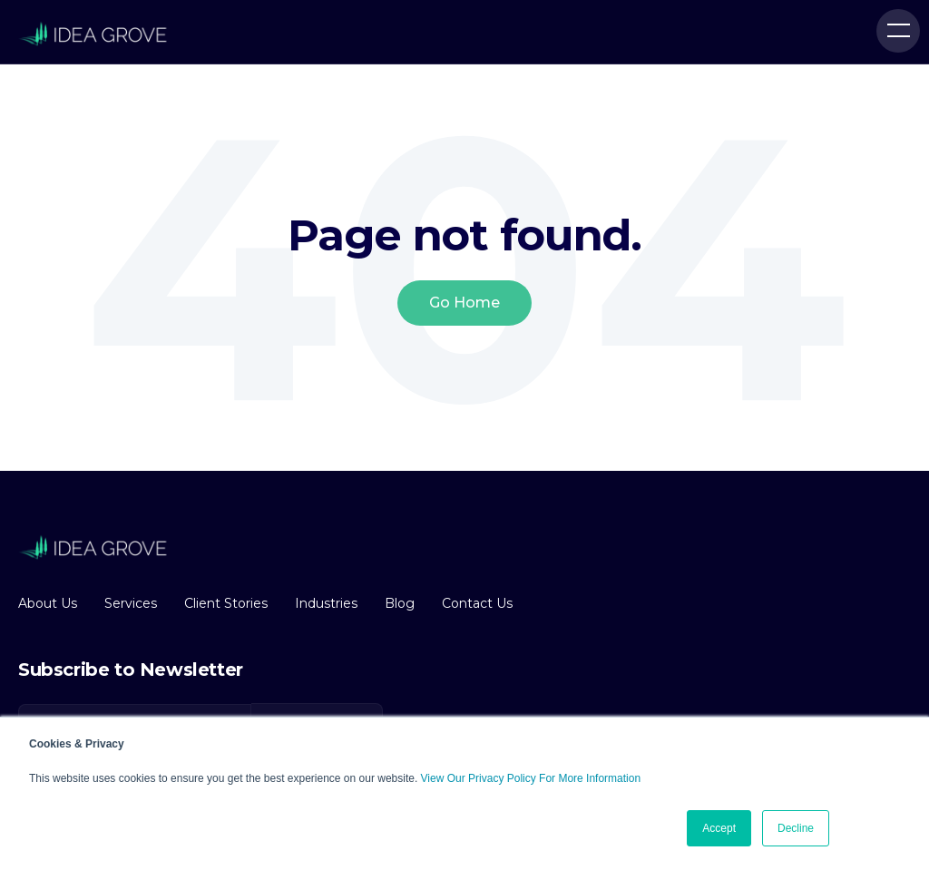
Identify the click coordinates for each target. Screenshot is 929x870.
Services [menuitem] (130, 603)
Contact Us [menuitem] (477, 603)
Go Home (464, 302)
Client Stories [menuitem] (226, 603)
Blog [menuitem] (400, 603)
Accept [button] (719, 828)
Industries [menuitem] (326, 603)
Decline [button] (795, 828)
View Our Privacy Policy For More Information (531, 778)
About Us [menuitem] (47, 603)
